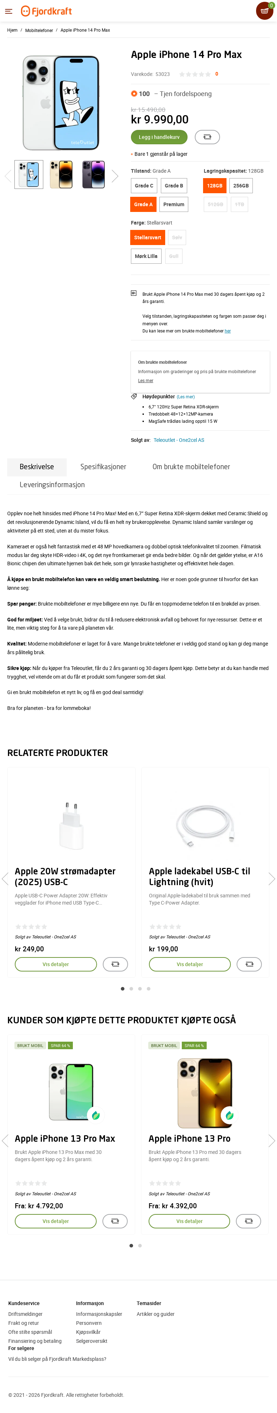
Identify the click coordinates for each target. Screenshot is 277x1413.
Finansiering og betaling (35, 1340)
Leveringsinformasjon (52, 485)
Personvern (89, 1322)
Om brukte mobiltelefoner (191, 467)
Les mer (145, 380)
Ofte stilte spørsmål (30, 1331)
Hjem (12, 30)
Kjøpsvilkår (88, 1331)
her (228, 331)
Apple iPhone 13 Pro (189, 1139)
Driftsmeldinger (25, 1313)
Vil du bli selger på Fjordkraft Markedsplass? (57, 1358)
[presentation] (8, 879)
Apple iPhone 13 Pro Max (65, 1139)
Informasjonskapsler (99, 1313)
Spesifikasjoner (103, 467)
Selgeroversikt (91, 1340)
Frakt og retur (23, 1322)
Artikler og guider (156, 1313)
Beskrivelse (37, 467)
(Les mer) (186, 396)
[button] (122, 988)
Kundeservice (24, 1303)
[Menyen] (8, 11)
